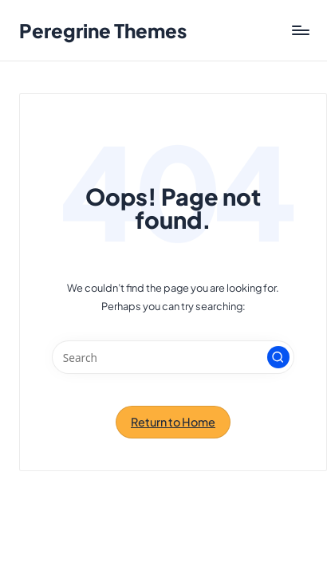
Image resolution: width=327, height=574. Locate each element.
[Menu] (300, 30)
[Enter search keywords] (173, 357)
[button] (278, 357)
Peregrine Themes (103, 30)
